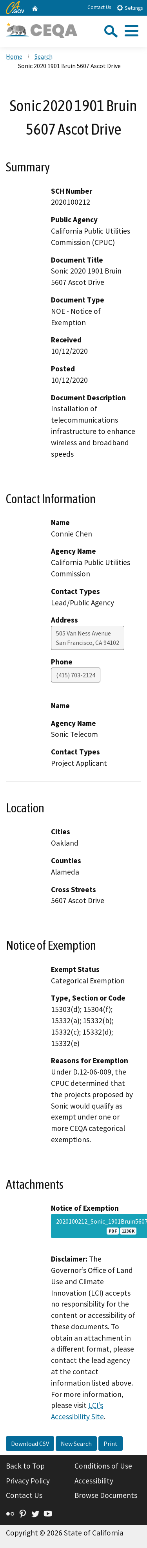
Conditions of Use (103, 1466)
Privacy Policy (28, 1480)
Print (110, 1443)
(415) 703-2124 (75, 675)
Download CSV (30, 1443)
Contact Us (99, 7)
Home (14, 56)
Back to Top (25, 1466)
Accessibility (93, 1480)
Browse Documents (105, 1495)
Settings (129, 7)
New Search (76, 1443)
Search (43, 56)
